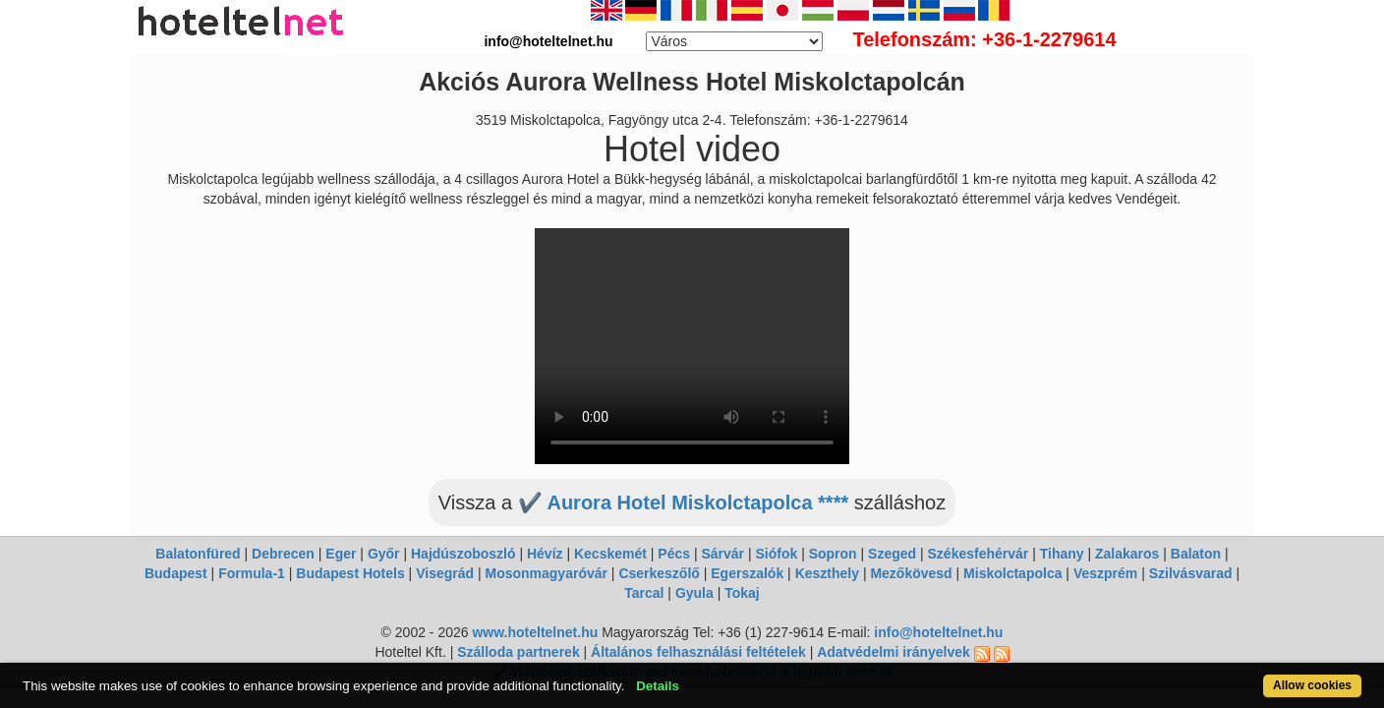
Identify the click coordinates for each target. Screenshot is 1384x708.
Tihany (1062, 553)
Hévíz (545, 553)
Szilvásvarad (1191, 573)
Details (727, 675)
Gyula (694, 593)
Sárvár (722, 553)
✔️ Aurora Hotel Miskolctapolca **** (683, 502)
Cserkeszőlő (658, 573)
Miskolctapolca (1012, 573)
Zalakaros (1127, 553)
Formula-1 (251, 573)
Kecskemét (610, 553)
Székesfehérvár (978, 553)
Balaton (1196, 553)
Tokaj (742, 593)
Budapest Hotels (350, 573)
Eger (340, 553)
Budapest (175, 573)
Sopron (833, 553)
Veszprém (1105, 573)
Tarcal (643, 593)
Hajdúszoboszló (463, 553)
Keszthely (827, 573)
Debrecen (283, 553)
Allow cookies (1239, 675)
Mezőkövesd (911, 573)
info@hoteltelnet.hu (938, 632)
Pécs (674, 553)
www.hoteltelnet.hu (535, 632)
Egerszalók (747, 573)
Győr (384, 553)
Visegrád (445, 573)
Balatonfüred (197, 553)
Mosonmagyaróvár (545, 573)
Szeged (892, 553)
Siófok (776, 553)
